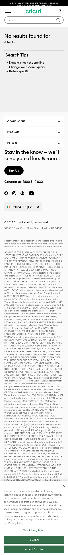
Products (13, 132)
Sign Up (14, 170)
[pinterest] (22, 193)
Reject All (34, 539)
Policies (12, 143)
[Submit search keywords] (58, 20)
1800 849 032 (33, 182)
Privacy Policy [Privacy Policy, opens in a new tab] (16, 523)
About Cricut (16, 121)
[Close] (64, 486)
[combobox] (34, 20)
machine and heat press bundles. (41, 2)
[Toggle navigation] (8, 11)
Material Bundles (43, 5)
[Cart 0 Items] (60, 11)
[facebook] (6, 193)
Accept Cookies (34, 549)
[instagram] (14, 193)
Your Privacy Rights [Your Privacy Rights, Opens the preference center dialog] (34, 530)
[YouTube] (31, 193)
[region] (34, 518)
